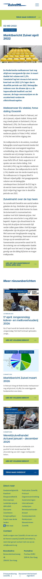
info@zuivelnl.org (10, 545)
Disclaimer (23, 574)
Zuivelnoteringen (28, 500)
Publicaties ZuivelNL (30, 490)
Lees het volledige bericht (17, 340)
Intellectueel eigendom (32, 575)
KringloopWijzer (9, 516)
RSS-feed (9, 526)
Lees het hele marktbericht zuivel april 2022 (18, 264)
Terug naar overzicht (26, 17)
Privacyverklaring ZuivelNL (10, 575)
